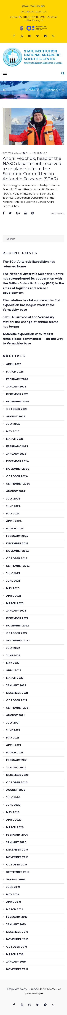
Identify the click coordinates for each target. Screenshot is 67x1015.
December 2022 (17, 618)
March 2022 (14, 677)
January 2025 (16, 453)
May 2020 (13, 812)
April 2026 (14, 364)
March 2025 (14, 438)
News (19, 153)
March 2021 (14, 752)
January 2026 (16, 386)
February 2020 (17, 834)
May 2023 (12, 588)
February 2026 (17, 379)
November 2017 (17, 969)
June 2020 (13, 804)
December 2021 (17, 692)
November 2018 (17, 939)
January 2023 (16, 610)
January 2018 (16, 961)
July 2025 (13, 424)
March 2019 (14, 909)
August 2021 (15, 715)
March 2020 (15, 827)
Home (29, 90)
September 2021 (17, 707)
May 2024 (13, 513)
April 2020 (14, 819)
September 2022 (18, 640)
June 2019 (13, 887)
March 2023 (14, 603)
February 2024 (17, 536)
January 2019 (16, 924)
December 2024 (17, 461)
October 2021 (16, 700)
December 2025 (17, 394)
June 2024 (13, 506)
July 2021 (12, 722)
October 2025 (16, 409)
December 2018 (17, 931)
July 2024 (13, 498)
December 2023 (17, 543)
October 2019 (16, 864)
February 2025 (17, 446)
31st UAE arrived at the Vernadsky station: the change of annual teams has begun (30, 321)
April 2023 (13, 595)
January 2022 (16, 685)
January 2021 (16, 767)
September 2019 (17, 872)
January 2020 (16, 842)
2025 (40, 90)
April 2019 (13, 902)
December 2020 (17, 775)
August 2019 (15, 879)
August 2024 (15, 491)
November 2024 (17, 468)
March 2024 (15, 528)
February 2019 (17, 916)
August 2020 (15, 789)
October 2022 (16, 633)
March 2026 (15, 371)
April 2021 (13, 745)
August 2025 (15, 416)
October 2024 (17, 476)
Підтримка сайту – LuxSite (22, 989)
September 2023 (18, 565)
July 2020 (13, 797)
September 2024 (18, 483)
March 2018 (14, 954)
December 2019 (17, 849)
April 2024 (14, 521)
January (52, 90)
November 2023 (17, 550)
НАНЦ (35, 153)
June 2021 (13, 730)
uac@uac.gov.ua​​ (33, 11)
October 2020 (17, 782)
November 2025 (17, 401)
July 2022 (13, 648)
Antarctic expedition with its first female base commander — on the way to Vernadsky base (33, 338)
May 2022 (12, 663)
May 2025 (12, 431)
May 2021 (12, 737)
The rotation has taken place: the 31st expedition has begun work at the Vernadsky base (31, 305)
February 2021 (16, 760)
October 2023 (16, 558)
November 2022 (17, 625)
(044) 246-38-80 (33, 6)
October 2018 (16, 946)
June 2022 (13, 655)
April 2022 (13, 670)
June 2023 (13, 580)
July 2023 (13, 573)
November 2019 (17, 857)
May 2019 (12, 894)
